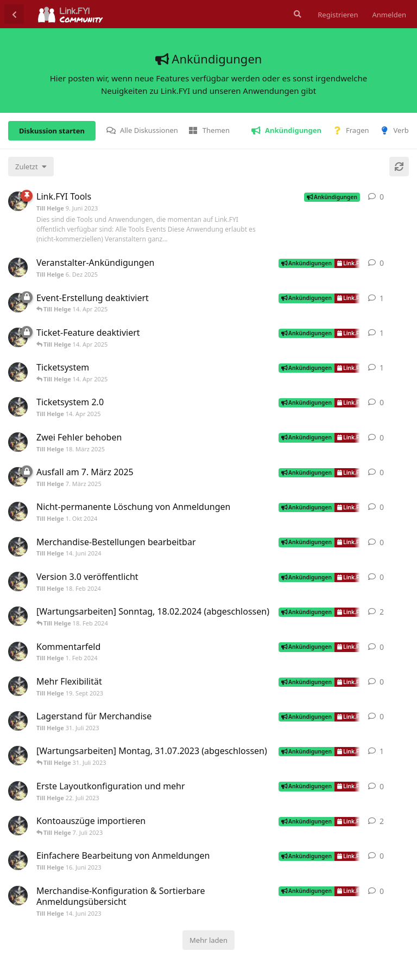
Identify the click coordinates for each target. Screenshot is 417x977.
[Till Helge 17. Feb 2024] (18, 616)
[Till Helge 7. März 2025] (18, 477)
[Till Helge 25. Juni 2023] (18, 825)
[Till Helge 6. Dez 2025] (18, 267)
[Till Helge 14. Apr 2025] (18, 407)
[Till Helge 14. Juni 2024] (18, 547)
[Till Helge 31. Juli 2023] (18, 721)
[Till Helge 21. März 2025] (18, 337)
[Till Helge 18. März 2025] (18, 442)
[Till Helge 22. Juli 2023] (18, 791)
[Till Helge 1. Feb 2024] (18, 651)
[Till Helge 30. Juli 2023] (18, 755)
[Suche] (296, 14)
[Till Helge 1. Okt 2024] (18, 511)
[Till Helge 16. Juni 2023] (18, 860)
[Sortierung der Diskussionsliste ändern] (31, 166)
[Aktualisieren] (399, 166)
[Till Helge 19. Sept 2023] (18, 686)
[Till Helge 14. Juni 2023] (18, 895)
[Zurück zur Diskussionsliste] (14, 14)
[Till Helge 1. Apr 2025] (18, 302)
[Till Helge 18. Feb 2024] (18, 581)
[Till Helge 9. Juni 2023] (18, 201)
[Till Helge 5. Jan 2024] (18, 372)
